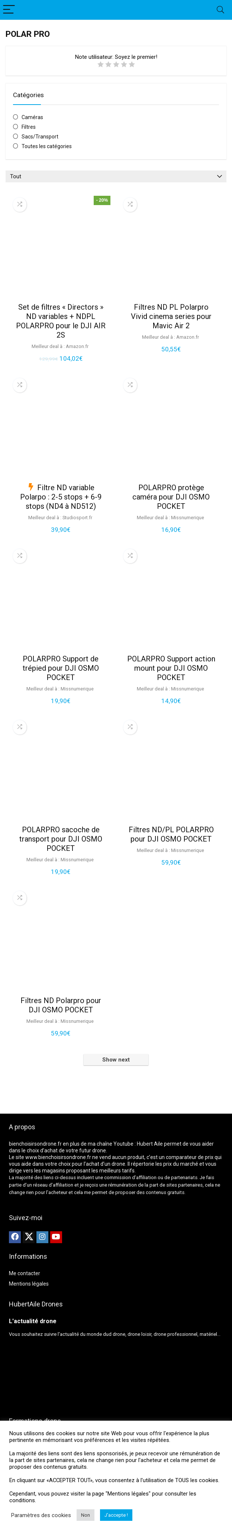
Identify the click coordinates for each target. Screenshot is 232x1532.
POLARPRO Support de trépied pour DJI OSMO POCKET (61, 668)
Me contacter (24, 1273)
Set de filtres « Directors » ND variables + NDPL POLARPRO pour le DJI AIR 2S (61, 321)
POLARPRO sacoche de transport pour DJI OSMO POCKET (60, 839)
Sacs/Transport (40, 137)
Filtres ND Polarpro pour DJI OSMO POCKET (60, 1005)
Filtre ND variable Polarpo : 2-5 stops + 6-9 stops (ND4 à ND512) (61, 497)
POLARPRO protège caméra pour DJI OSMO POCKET (171, 497)
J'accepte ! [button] (116, 1515)
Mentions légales (29, 1284)
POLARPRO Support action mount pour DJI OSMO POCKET (171, 668)
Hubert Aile (150, 1144)
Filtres (29, 127)
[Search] (220, 10)
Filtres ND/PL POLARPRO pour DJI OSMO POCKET (171, 834)
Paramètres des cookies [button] (41, 1515)
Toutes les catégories (47, 146)
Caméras (32, 117)
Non (85, 1515)
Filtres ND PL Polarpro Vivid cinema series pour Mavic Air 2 (171, 316)
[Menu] (9, 10)
